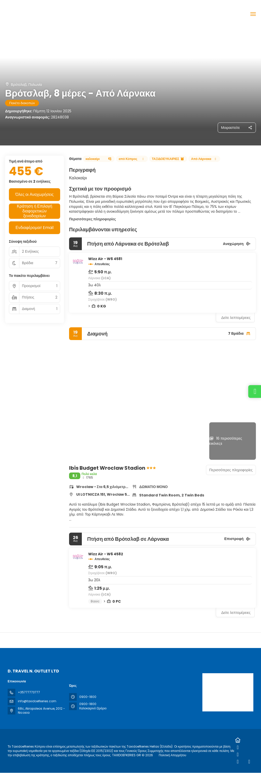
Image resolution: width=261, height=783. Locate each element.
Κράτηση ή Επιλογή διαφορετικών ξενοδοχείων (34, 211)
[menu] (253, 14)
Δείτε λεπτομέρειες (236, 317)
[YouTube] (249, 761)
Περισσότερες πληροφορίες (92, 219)
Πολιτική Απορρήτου (172, 755)
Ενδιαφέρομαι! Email (35, 228)
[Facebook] (237, 747)
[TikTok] (237, 761)
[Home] (237, 740)
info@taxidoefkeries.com (37, 701)
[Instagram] (237, 754)
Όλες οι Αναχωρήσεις (34, 194)
